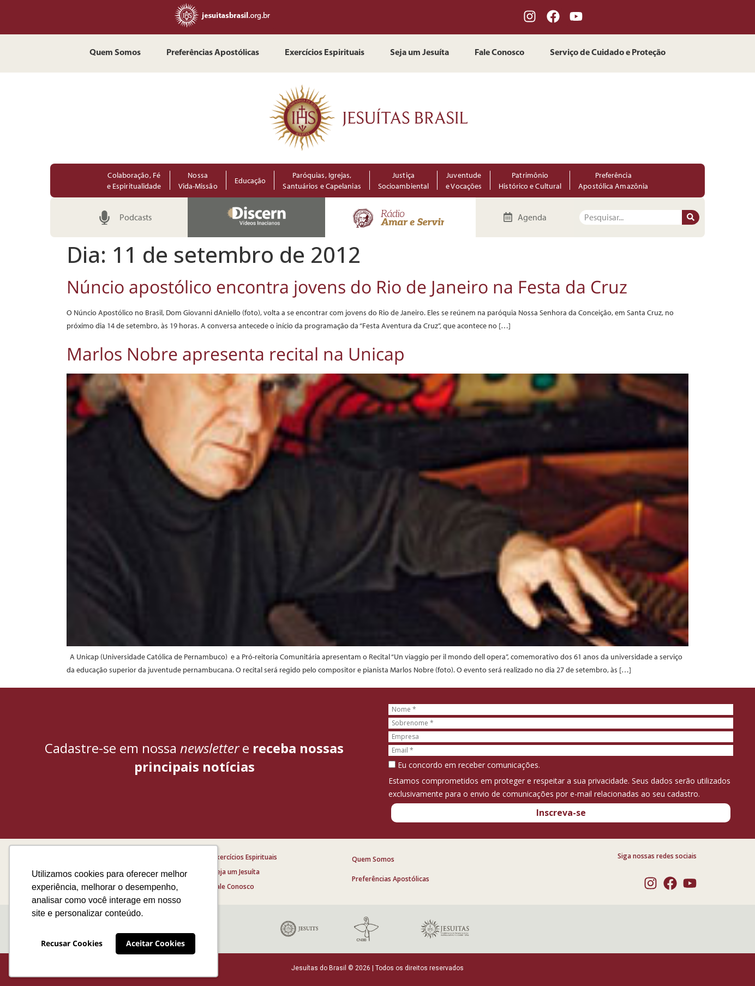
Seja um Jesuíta (419, 53)
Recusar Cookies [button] (72, 943)
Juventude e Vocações (464, 180)
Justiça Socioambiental (403, 180)
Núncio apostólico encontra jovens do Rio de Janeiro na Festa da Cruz (347, 286)
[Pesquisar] (690, 217)
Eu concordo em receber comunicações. (464, 765)
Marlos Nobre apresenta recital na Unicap (236, 353)
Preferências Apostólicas (212, 53)
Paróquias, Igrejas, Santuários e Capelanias (322, 180)
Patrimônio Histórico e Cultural (530, 180)
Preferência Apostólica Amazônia (613, 180)
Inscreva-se (561, 813)
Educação (250, 180)
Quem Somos (115, 53)
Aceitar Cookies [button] (155, 943)
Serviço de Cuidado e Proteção (608, 53)
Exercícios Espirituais (324, 53)
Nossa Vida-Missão (198, 180)
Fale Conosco (499, 53)
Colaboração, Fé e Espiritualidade (134, 180)
